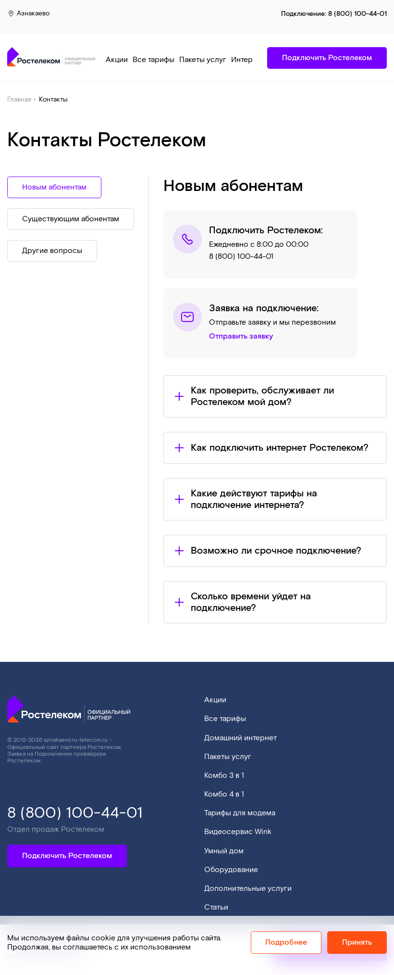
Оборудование (231, 870)
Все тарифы (153, 60)
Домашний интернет (240, 738)
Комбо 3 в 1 (224, 776)
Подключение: (334, 14)
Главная (19, 99)
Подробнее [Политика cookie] (286, 942)
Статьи (216, 907)
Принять (357, 942)
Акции (117, 60)
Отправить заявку (241, 337)
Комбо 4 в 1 (224, 794)
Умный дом (224, 851)
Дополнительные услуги (248, 889)
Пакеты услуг (202, 60)
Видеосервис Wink (237, 832)
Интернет (248, 60)
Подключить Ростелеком (67, 856)
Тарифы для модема (239, 813)
